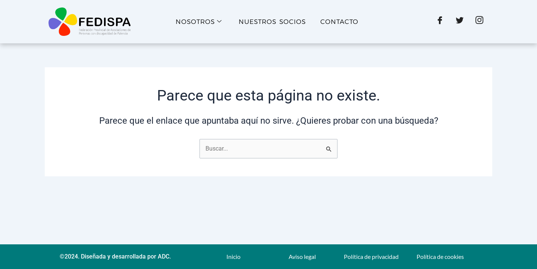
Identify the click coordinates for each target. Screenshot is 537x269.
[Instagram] (479, 21)
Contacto (339, 21)
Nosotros (199, 22)
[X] (459, 21)
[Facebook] (439, 21)
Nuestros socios (272, 21)
